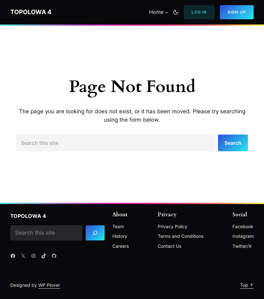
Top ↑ (247, 285)
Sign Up (237, 12)
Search (232, 143)
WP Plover (49, 285)
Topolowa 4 (31, 12)
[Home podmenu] (166, 12)
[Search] (95, 232)
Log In (199, 12)
